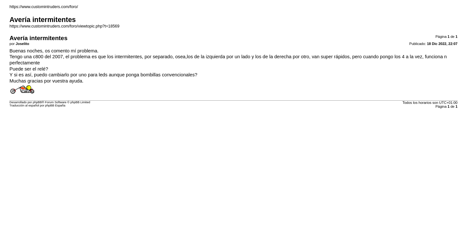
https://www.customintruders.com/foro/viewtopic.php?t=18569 (64, 26)
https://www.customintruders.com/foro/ (43, 7)
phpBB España (55, 105)
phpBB (37, 102)
